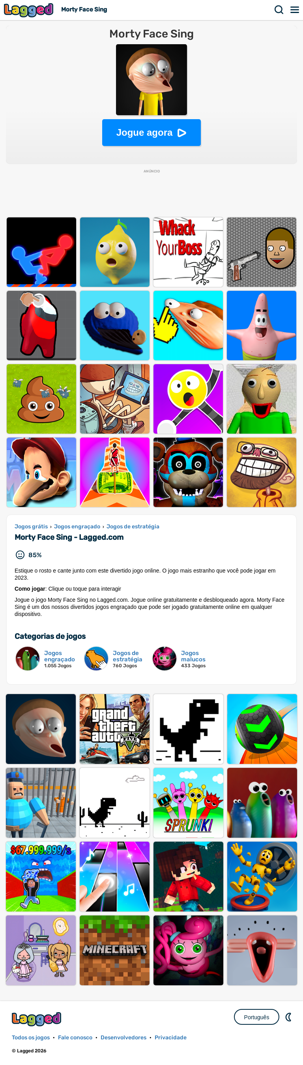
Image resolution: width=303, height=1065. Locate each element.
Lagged (29, 10)
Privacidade (171, 1037)
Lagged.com (37, 1019)
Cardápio (295, 10)
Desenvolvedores (123, 1037)
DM (289, 1017)
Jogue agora (144, 132)
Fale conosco (75, 1037)
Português (256, 1017)
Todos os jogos (31, 1037)
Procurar (279, 10)
